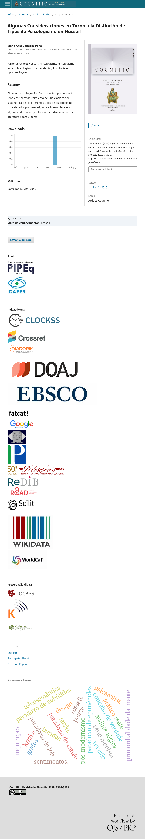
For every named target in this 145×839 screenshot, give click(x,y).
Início (11, 14)
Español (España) (18, 664)
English (12, 652)
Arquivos (23, 14)
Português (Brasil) (19, 658)
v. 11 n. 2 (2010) (41, 14)
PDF (96, 125)
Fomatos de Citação (102, 169)
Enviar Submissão (21, 240)
